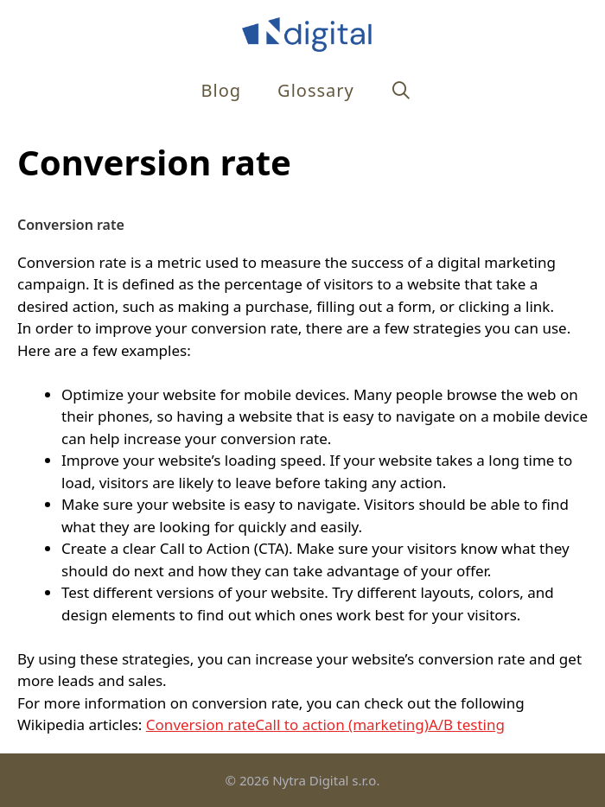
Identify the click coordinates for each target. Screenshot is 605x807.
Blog (221, 90)
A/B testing (467, 724)
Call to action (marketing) (342, 724)
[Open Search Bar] (402, 90)
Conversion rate (200, 724)
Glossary (315, 90)
